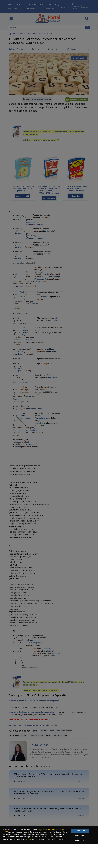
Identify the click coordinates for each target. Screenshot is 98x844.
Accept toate (80, 831)
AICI (30, 839)
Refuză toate (80, 840)
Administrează (80, 835)
